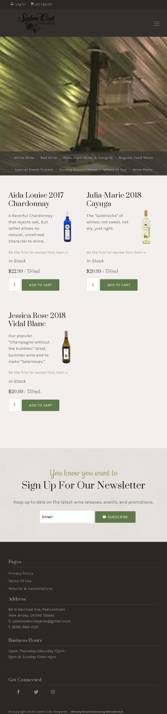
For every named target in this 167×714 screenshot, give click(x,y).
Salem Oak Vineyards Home (36, 23)
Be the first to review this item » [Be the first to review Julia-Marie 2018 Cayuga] (116, 252)
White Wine (24, 157)
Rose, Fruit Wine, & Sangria (88, 157)
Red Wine (48, 157)
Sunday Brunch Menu (78, 169)
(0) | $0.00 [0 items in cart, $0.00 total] (41, 4)
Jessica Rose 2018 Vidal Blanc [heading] (37, 319)
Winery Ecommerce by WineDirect (97, 708)
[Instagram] (53, 688)
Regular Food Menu (136, 157)
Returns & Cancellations (30, 585)
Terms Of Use (19, 578)
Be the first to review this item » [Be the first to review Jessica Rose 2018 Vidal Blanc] (38, 371)
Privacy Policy (20, 570)
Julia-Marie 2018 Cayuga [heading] (113, 199)
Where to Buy (115, 169)
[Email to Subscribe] (67, 514)
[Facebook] (18, 688)
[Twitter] (36, 688)
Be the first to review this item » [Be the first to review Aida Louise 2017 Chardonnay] (38, 252)
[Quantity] (14, 284)
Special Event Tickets (34, 169)
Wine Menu (143, 169)
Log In (17, 4)
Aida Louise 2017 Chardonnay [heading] (36, 199)
